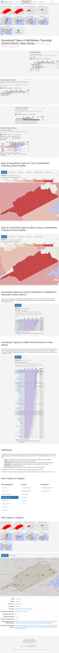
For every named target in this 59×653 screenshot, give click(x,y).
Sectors (24, 503)
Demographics (26, 2)
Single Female (11, 172)
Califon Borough (19, 625)
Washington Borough (20, 628)
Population (4, 487)
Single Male (20, 172)
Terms (29, 639)
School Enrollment (46, 491)
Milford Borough (53, 627)
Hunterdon (17, 601)
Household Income (26, 487)
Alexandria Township (20, 621)
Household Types (6, 497)
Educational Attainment (47, 487)
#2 (28, 79)
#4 (28, 127)
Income (35, 2)
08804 (20, 609)
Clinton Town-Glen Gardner (32, 621)
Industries (24, 500)
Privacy (33, 639)
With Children (48, 172)
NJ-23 (16, 616)
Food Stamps (25, 494)
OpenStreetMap (29, 646)
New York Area (18, 604)
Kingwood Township (24, 627)
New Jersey (18, 598)
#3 (43, 107)
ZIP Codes (4, 555)
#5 (57, 175)
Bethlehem (17, 606)
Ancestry (4, 507)
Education (42, 2)
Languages (5, 510)
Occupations (25, 497)
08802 (16, 609)
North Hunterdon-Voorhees (21, 611)
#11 (57, 239)
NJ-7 (16, 614)
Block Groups (13, 555)
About (25, 639)
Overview (17, 2)
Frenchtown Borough (46, 625)
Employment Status (26, 491)
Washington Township (47, 623)
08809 (23, 609)
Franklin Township (43, 621)
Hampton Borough (52, 621)
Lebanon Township (28, 623)
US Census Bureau (32, 645)
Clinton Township (27, 625)
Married (4, 172)
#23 (43, 360)
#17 (43, 308)
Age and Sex (5, 491)
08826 (27, 609)
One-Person (29, 172)
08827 (31, 609)
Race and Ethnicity (6, 494)
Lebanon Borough (34, 627)
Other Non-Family (38, 172)
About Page (52, 471)
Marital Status (5, 500)
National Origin (5, 503)
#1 (58, 52)
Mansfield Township (43, 627)
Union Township (37, 623)
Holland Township (19, 623)
